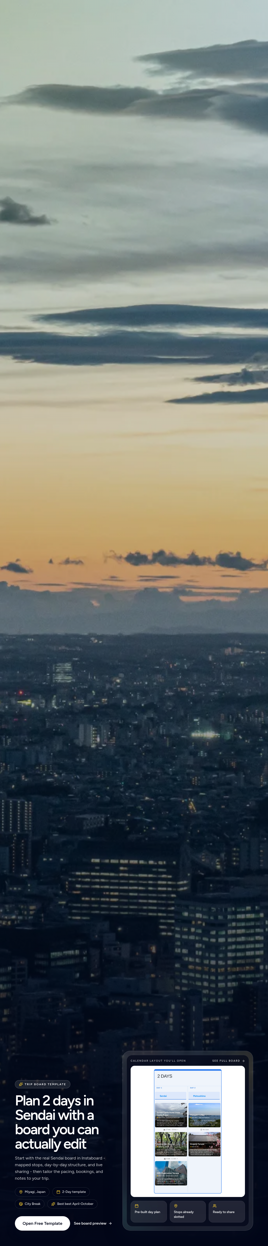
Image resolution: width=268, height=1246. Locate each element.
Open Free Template (42, 1223)
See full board (228, 1061)
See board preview (93, 1223)
